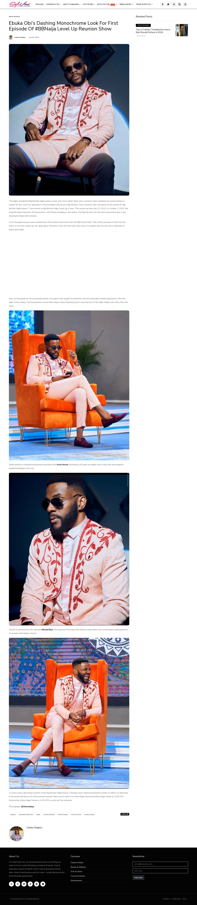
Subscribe (138, 877)
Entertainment (76, 881)
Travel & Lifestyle (143, 4)
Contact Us (166, 899)
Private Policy (176, 899)
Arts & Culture (106, 4)
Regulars (40, 4)
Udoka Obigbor (20, 37)
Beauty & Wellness (71, 4)
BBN (38, 815)
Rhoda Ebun (47, 629)
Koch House (62, 464)
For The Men (88, 4)
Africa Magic (90, 815)
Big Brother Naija (26, 815)
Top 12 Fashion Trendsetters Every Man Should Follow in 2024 (153, 31)
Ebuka (13, 815)
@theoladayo (27, 806)
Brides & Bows (126, 4)
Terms (184, 899)
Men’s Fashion (14, 16)
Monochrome (49, 815)
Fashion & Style (52, 4)
